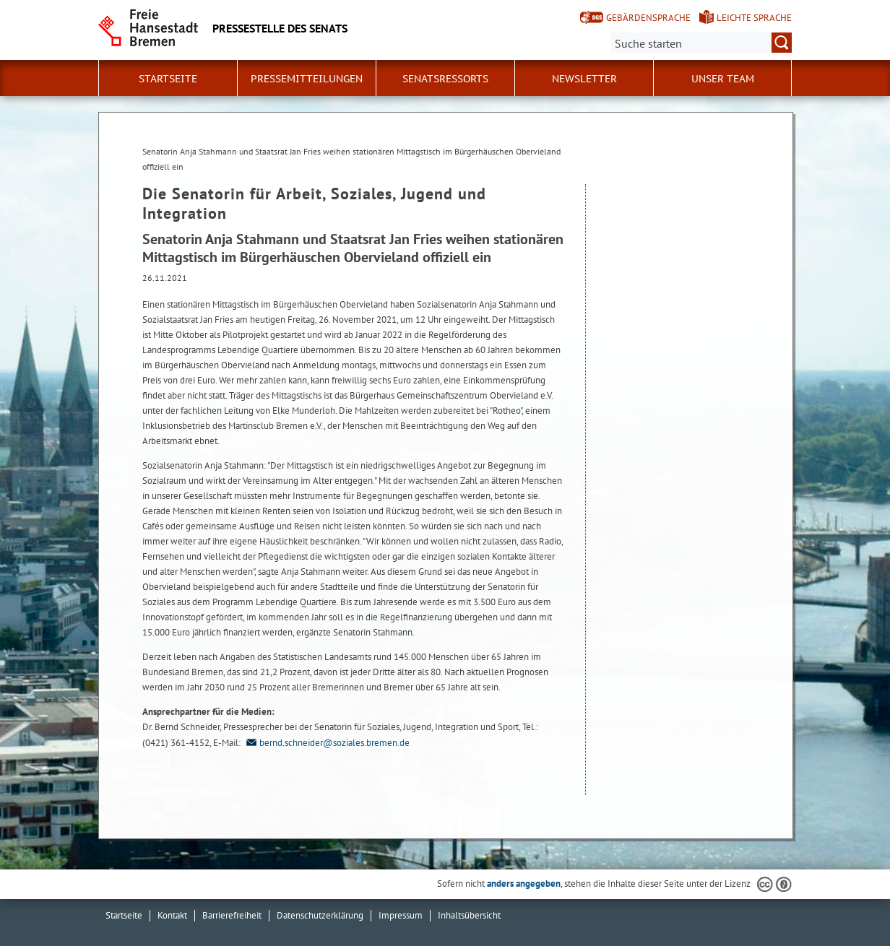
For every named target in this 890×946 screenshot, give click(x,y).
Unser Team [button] (722, 78)
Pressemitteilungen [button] (307, 78)
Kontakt (172, 915)
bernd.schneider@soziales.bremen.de (326, 743)
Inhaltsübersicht (469, 915)
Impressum (401, 915)
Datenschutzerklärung (320, 915)
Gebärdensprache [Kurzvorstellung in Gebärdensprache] (648, 18)
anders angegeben (524, 883)
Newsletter (584, 78)
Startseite (168, 78)
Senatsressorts (445, 78)
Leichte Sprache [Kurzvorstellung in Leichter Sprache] (754, 18)
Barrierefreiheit (232, 915)
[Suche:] (701, 42)
